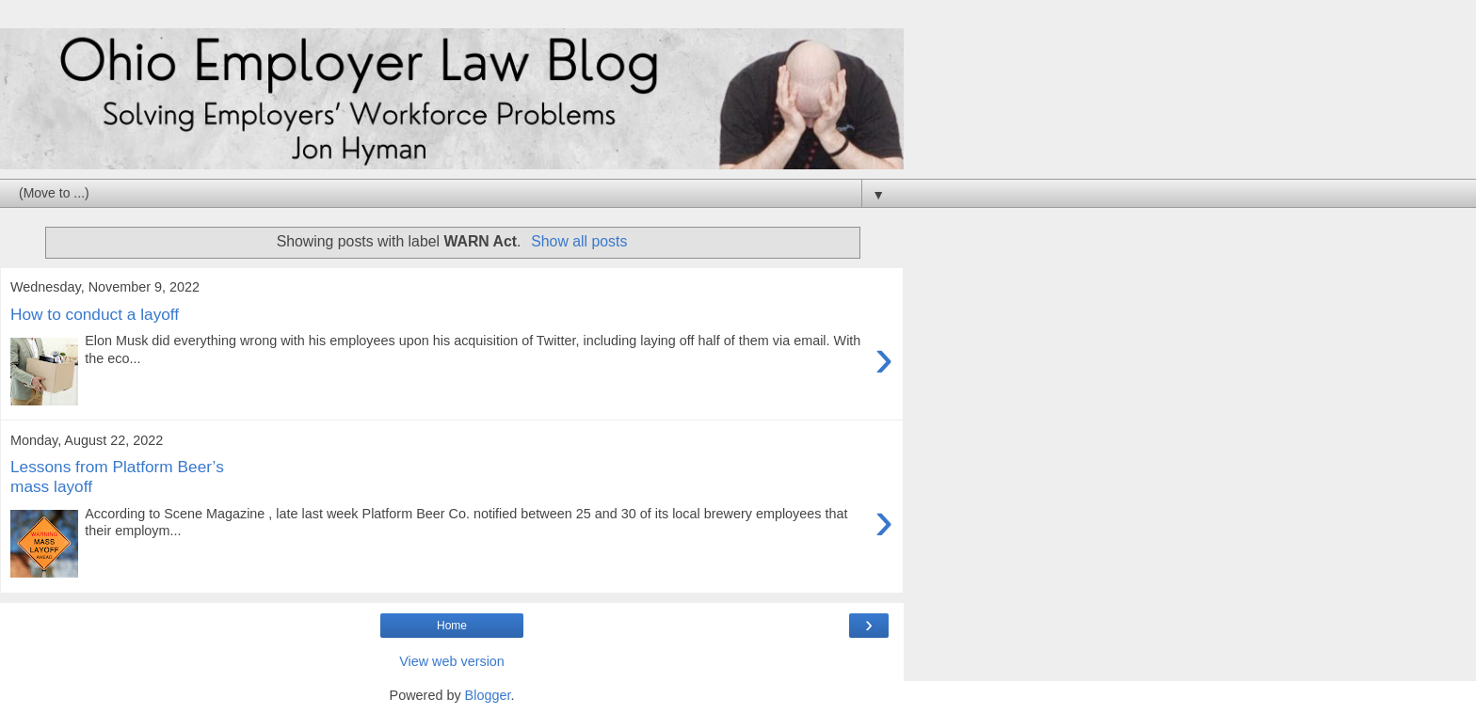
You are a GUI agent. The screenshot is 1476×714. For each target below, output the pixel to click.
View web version (452, 661)
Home (452, 625)
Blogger (488, 695)
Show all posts (579, 241)
